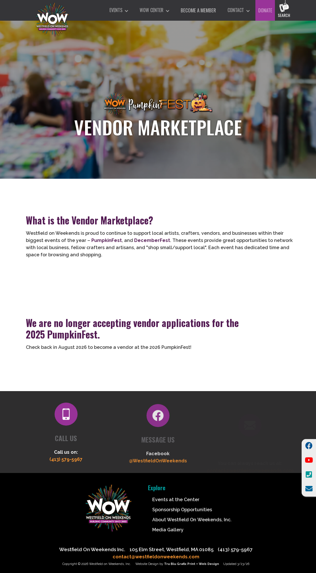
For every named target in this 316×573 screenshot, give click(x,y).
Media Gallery (168, 529)
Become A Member (198, 10)
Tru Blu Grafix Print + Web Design (191, 564)
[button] (119, 10)
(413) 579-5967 (65, 461)
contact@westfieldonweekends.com (156, 556)
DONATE (265, 10)
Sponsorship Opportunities (182, 509)
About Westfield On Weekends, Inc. (192, 519)
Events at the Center (175, 499)
